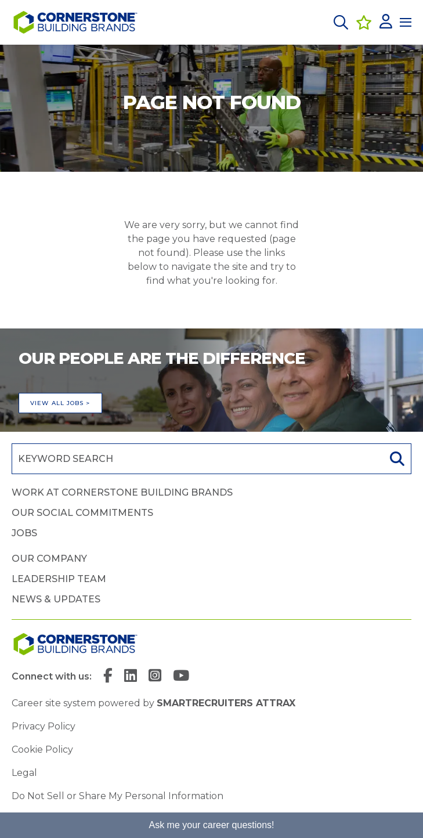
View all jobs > (60, 403)
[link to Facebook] (108, 677)
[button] (341, 22)
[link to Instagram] (155, 677)
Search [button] (396, 459)
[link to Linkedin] (130, 677)
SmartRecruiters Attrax (226, 703)
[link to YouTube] (181, 677)
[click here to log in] (385, 22)
